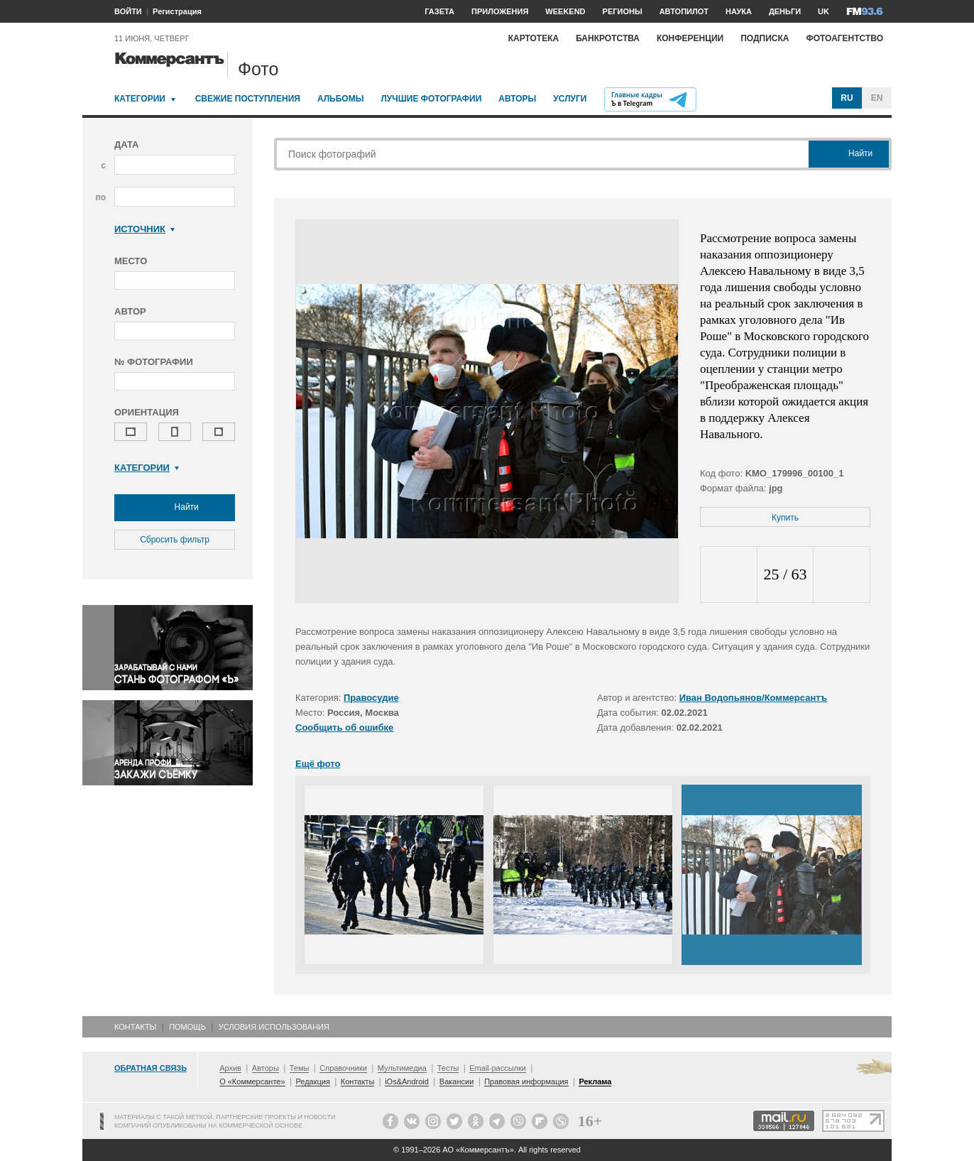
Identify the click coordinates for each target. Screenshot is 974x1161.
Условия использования (274, 1027)
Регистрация (177, 11)
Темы (300, 1068)
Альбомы (340, 99)
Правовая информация (526, 1081)
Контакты (135, 1027)
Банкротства (608, 38)
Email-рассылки (497, 1068)
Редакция (312, 1081)
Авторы (517, 99)
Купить (785, 518)
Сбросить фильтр (174, 540)
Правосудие (371, 697)
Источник (144, 229)
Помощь (187, 1027)
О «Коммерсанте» (252, 1081)
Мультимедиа (402, 1068)
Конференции (690, 38)
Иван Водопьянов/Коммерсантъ (753, 697)
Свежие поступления (247, 99)
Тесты (448, 1068)
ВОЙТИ (128, 11)
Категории (139, 99)
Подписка (764, 38)
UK (823, 11)
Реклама (595, 1081)
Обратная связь (150, 1068)
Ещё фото (317, 763)
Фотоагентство (844, 38)
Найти (175, 507)
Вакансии (456, 1081)
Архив (230, 1068)
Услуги (569, 99)
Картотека (533, 38)
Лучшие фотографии (431, 99)
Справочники (343, 1068)
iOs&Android (407, 1081)
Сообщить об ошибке (344, 727)
